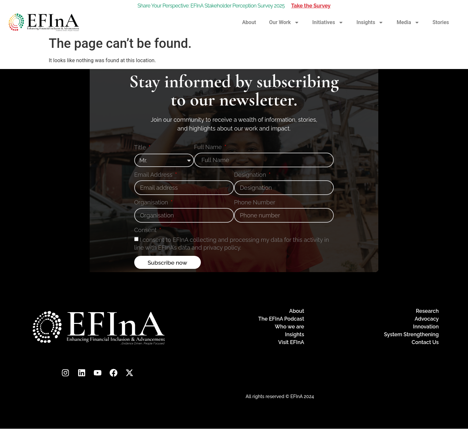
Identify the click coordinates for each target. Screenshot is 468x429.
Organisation (152, 203)
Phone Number (254, 203)
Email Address (154, 175)
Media (407, 22)
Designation (250, 175)
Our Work (284, 22)
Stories (441, 22)
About (249, 22)
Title (141, 148)
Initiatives (328, 22)
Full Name (208, 147)
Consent (146, 230)
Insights (370, 22)
